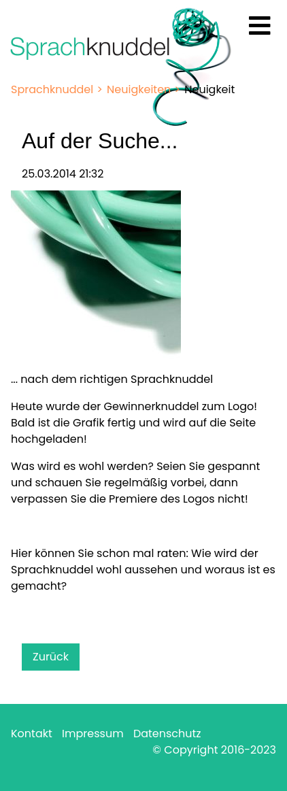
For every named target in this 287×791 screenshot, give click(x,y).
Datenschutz (167, 733)
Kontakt (31, 733)
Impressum (93, 733)
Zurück (51, 656)
